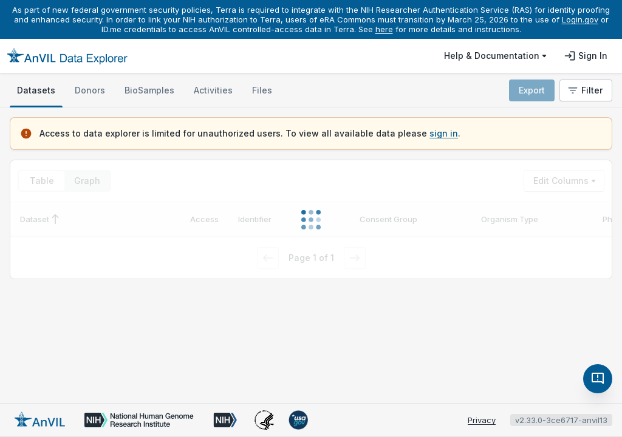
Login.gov (580, 19)
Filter (585, 90)
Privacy (482, 420)
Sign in (585, 56)
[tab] (36, 90)
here (384, 29)
